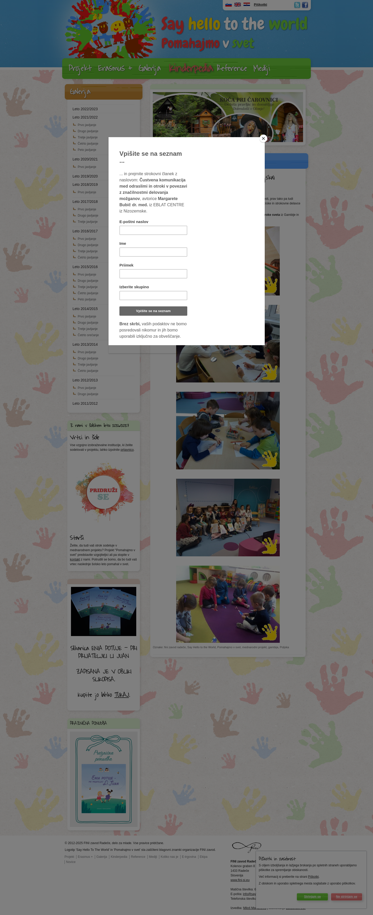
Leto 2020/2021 (85, 159)
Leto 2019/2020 (85, 176)
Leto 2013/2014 (85, 344)
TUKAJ (121, 695)
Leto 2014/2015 (85, 309)
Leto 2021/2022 (85, 117)
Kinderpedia (190, 68)
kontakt (75, 559)
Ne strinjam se (346, 896)
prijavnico (127, 450)
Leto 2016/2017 (85, 231)
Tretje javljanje (88, 137)
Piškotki (313, 877)
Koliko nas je (169, 857)
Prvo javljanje (87, 125)
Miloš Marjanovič (254, 908)
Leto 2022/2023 (85, 109)
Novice (71, 862)
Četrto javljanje (88, 143)
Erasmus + (115, 68)
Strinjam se (312, 896)
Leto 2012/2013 (85, 380)
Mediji (261, 68)
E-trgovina (189, 857)
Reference (232, 68)
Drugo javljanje (88, 131)
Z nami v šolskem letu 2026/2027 (99, 426)
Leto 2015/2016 (85, 267)
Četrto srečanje (88, 335)
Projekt (80, 68)
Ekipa (203, 857)
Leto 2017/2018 (85, 202)
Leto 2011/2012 (85, 403)
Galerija (150, 68)
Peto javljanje (87, 150)
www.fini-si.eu (240, 880)
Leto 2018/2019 (85, 184)
